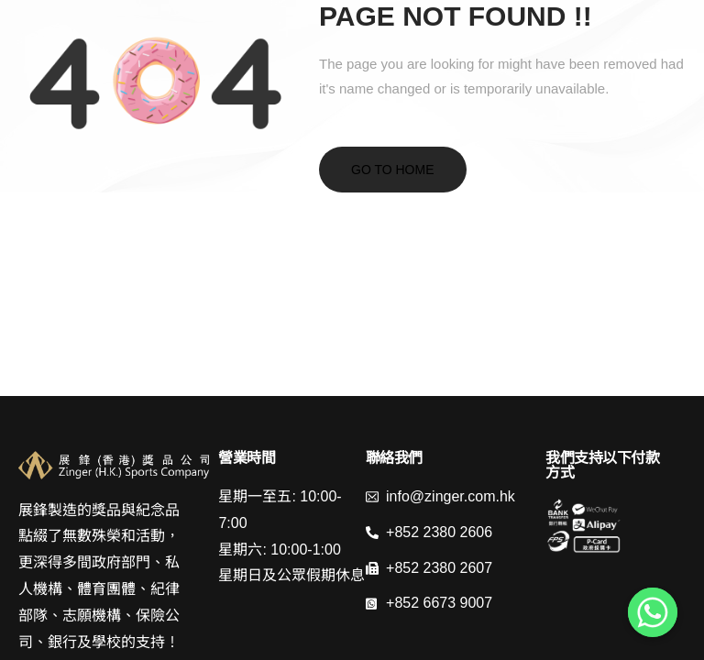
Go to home (392, 169)
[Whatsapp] (652, 612)
